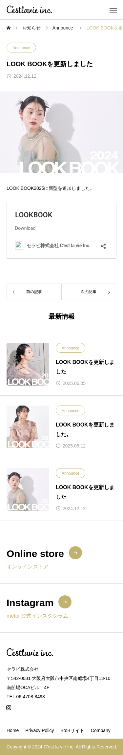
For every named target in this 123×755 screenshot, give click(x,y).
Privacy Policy (39, 730)
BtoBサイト (72, 730)
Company (101, 730)
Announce (21, 48)
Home (13, 730)
